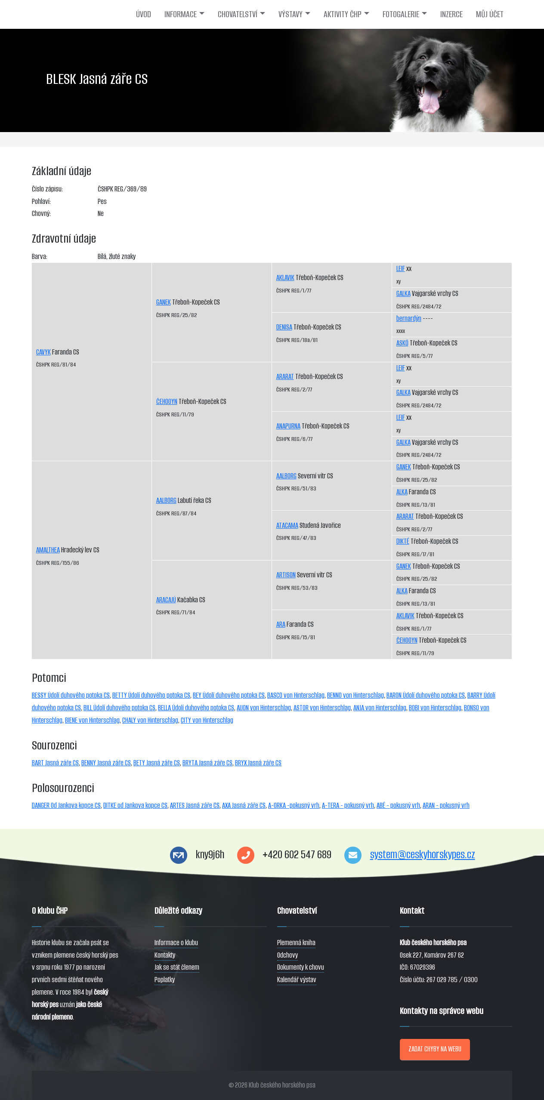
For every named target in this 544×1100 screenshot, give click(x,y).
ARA (280, 624)
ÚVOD (143, 14)
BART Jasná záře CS (55, 763)
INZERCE (451, 14)
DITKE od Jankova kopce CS (135, 805)
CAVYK (43, 352)
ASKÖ (402, 343)
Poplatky (165, 980)
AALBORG (166, 500)
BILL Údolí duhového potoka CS (119, 708)
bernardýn (408, 319)
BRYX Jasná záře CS (258, 763)
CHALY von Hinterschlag (150, 720)
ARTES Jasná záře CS (194, 805)
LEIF (400, 269)
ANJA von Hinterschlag (379, 708)
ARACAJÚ (166, 600)
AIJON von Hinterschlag (264, 708)
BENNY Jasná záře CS (106, 763)
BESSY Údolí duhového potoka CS (71, 695)
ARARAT (285, 377)
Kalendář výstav (296, 980)
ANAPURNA (288, 426)
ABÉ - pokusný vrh (398, 805)
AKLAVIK (285, 278)
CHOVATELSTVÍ (237, 14)
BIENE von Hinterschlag (92, 720)
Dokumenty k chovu (300, 967)
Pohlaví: (41, 201)
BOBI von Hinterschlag (435, 708)
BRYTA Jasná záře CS (207, 763)
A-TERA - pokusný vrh (348, 805)
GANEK (163, 302)
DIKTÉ (402, 541)
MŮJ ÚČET (490, 14)
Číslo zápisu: (47, 189)
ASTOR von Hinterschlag (322, 708)
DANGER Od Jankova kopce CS (66, 805)
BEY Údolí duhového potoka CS (229, 695)
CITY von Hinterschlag (207, 720)
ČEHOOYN (166, 402)
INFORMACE (180, 14)
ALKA (402, 492)
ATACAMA (287, 525)
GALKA (403, 294)
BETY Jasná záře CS (156, 763)
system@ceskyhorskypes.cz (422, 854)
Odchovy (287, 955)
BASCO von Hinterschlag (296, 695)
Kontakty (165, 955)
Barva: (39, 257)
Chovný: (41, 214)
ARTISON (286, 575)
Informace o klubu (176, 943)
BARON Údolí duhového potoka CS (425, 695)
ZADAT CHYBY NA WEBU (434, 1049)
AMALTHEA (48, 550)
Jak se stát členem (177, 967)
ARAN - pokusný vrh (446, 805)
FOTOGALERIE (401, 14)
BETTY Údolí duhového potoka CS (151, 695)
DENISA (284, 327)
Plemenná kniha (296, 943)
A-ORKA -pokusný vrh (293, 805)
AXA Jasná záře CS (244, 805)
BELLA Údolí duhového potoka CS (196, 708)
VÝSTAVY (290, 14)
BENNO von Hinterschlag (355, 695)
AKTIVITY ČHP (343, 14)
